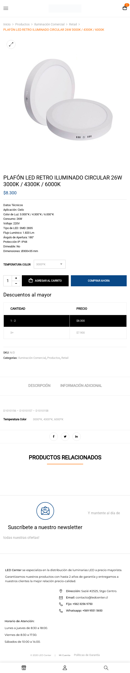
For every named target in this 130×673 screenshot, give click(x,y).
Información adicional (81, 386)
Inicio (7, 24)
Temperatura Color (16, 264)
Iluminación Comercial (49, 24)
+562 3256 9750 (82, 604)
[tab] (39, 386)
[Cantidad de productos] (12, 280)
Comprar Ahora (99, 280)
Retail (73, 24)
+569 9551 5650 (92, 610)
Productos (22, 24)
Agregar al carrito (48, 280)
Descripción (39, 386)
